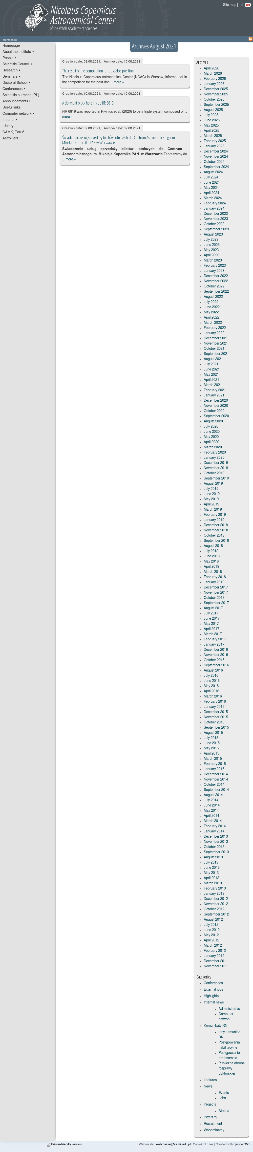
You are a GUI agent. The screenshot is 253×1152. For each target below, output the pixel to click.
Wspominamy (214, 1130)
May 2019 (211, 499)
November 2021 (216, 343)
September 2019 (216, 478)
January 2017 (214, 644)
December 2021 (216, 338)
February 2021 (215, 390)
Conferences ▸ (14, 89)
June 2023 (212, 245)
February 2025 (215, 141)
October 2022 (214, 286)
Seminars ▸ (11, 76)
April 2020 (211, 442)
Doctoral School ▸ (16, 83)
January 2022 (214, 333)
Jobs (222, 1098)
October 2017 (214, 598)
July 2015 (211, 738)
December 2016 (216, 650)
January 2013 (214, 893)
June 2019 (212, 494)
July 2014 (211, 800)
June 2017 (212, 618)
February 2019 (215, 515)
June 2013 (212, 867)
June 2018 (212, 556)
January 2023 (214, 271)
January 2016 (214, 707)
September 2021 (216, 354)
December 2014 (216, 774)
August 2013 (213, 857)
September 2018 (216, 541)
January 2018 (214, 582)
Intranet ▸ (10, 120)
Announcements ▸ (16, 101)
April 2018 (211, 566)
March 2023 (213, 260)
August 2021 (213, 359)
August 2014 (213, 795)
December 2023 (216, 214)
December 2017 (216, 587)
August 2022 (213, 297)
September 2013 (216, 852)
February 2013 (215, 888)
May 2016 (211, 686)
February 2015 (215, 764)
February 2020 (215, 452)
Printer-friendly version (64, 1144)
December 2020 (216, 400)
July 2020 (211, 426)
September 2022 (216, 291)
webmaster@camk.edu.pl (173, 1144)
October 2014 (214, 784)
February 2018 (215, 577)
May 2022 (211, 312)
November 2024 (216, 156)
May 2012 (211, 935)
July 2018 (211, 551)
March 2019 (213, 509)
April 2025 (211, 130)
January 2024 (214, 208)
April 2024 (211, 193)
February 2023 (215, 265)
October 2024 (214, 162)
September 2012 (216, 914)
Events (224, 1093)
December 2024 (216, 151)
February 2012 (215, 951)
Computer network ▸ (18, 113)
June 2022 (212, 307)
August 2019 (213, 483)
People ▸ (9, 58)
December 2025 (216, 89)
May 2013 (211, 873)
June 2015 (212, 743)
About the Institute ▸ (18, 52)
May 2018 (211, 561)
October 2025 (214, 99)
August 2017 (213, 608)
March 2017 (213, 634)
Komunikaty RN (215, 1025)
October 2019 (214, 473)
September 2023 (216, 229)
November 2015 (216, 717)
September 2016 (216, 665)
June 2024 (212, 182)
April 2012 (211, 940)
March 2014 (213, 821)
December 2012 (216, 899)
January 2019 (214, 520)
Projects (210, 1104)
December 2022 (216, 276)
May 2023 (211, 250)
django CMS (242, 1144)
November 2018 (216, 530)
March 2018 (213, 572)
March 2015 (213, 759)
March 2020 (213, 447)
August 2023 (213, 234)
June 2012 (212, 930)
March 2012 (213, 945)
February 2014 (215, 826)
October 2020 (214, 411)
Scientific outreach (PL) (20, 95)
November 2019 (216, 468)
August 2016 (213, 670)
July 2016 (211, 675)
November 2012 (216, 904)
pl (241, 5)
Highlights (211, 996)
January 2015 (214, 769)
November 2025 (216, 94)
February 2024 (215, 203)
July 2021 (211, 364)
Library (8, 126)
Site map (229, 5)
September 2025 (216, 105)
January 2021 (214, 395)
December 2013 (216, 836)
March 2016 (213, 696)
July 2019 (211, 489)
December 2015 (216, 712)
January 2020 (214, 457)
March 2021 (213, 385)
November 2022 (216, 281)
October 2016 (214, 660)
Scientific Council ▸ (17, 64)
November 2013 (216, 842)
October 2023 (214, 224)
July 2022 (211, 302)
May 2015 (211, 748)
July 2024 (211, 177)
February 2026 (215, 79)
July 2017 (211, 613)
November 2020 (216, 406)
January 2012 (214, 956)
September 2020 (216, 416)
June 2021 (212, 369)
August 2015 (213, 733)
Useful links (11, 107)
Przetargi (210, 1117)
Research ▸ (11, 70)
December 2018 (216, 525)
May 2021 (211, 374)
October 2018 (214, 535)
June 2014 (212, 805)
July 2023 (211, 239)
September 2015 (216, 727)
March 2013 (213, 883)
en (248, 5)
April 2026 (211, 68)
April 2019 (211, 504)
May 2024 (211, 188)
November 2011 (216, 966)
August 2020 (213, 421)
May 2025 (211, 125)
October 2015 (214, 722)
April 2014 (211, 816)
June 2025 (212, 120)
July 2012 (211, 925)
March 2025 (213, 136)
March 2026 (213, 73)
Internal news (214, 1002)
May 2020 (211, 437)
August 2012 (213, 919)
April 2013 (211, 878)
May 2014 (211, 810)
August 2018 (213, 546)
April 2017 (211, 629)
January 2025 (214, 146)
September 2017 (216, 603)
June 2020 (212, 432)
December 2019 (216, 463)
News (208, 1086)
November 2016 (216, 655)
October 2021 (214, 348)
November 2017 (216, 592)
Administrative (229, 1009)
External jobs (213, 989)
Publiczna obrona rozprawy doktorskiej (232, 1068)
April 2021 (211, 380)
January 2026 (214, 84)
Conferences (213, 983)
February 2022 (215, 328)
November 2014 (216, 779)
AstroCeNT (11, 138)
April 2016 (211, 691)
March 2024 (213, 198)
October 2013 (214, 847)
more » (119, 82)
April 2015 (211, 753)
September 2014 (216, 790)
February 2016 (215, 701)
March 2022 (213, 323)
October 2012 (214, 909)
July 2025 (211, 115)
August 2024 (213, 172)
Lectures (210, 1080)
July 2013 (211, 862)
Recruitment (213, 1124)
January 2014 (214, 831)
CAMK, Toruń (13, 132)
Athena (224, 1111)
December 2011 (216, 961)
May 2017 (211, 624)
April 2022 (211, 317)
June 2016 (212, 681)
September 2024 (216, 167)
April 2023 (211, 255)
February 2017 (215, 639)
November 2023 (216, 219)
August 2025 (213, 110)
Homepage (11, 45)
